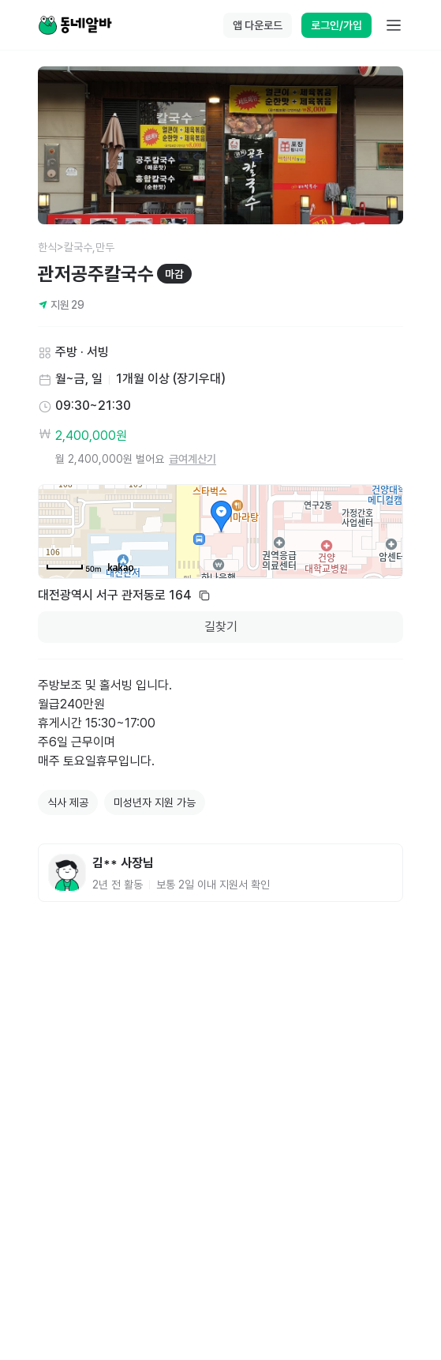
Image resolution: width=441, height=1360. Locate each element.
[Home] (75, 25)
